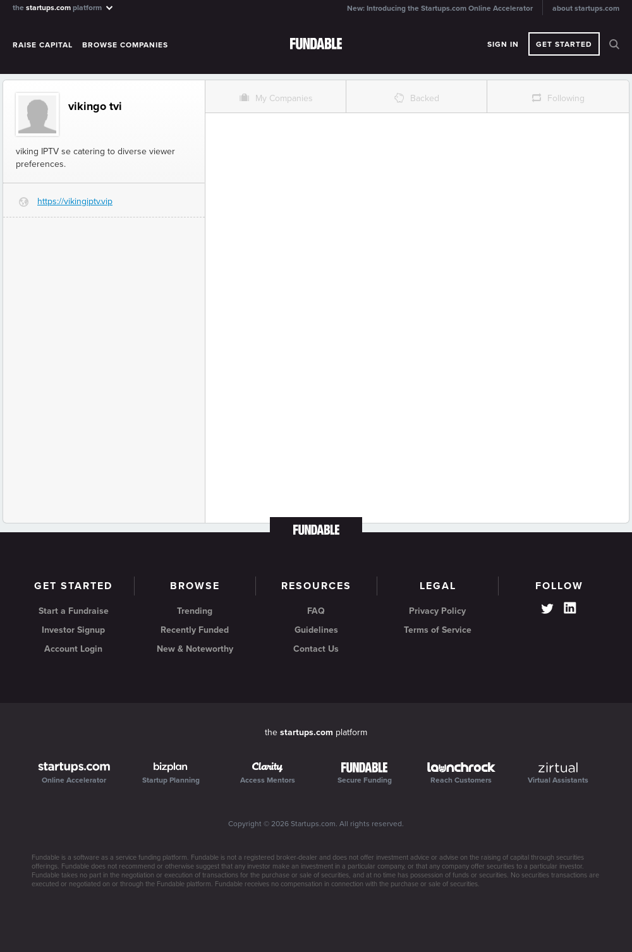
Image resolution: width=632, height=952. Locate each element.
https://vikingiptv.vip (74, 201)
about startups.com (585, 8)
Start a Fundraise (74, 611)
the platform (63, 7)
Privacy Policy (437, 611)
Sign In (503, 44)
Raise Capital (43, 44)
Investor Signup (73, 630)
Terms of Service (437, 630)
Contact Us (316, 649)
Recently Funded (195, 630)
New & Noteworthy (195, 649)
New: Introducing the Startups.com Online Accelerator (440, 8)
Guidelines (316, 630)
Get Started (564, 44)
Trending (194, 611)
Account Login (73, 649)
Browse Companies (125, 44)
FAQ (316, 611)
